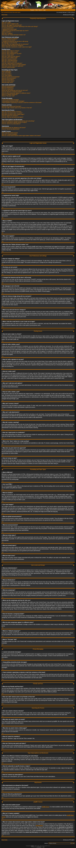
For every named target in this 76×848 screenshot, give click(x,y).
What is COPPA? (6, 32)
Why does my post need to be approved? (12, 66)
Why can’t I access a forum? (9, 59)
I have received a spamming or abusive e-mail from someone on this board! (21, 102)
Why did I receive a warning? (9, 62)
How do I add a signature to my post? (11, 53)
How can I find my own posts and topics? (12, 117)
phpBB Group (45, 806)
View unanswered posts (6, 12)
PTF (43, 846)
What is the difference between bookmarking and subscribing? (18, 121)
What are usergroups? (8, 89)
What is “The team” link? (8, 96)
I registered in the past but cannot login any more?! (15, 30)
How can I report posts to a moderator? (12, 63)
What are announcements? (9, 78)
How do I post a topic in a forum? (10, 51)
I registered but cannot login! (9, 29)
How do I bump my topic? (8, 67)
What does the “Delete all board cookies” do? (14, 34)
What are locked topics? (8, 81)
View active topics (16, 12)
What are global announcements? (10, 77)
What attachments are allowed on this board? (14, 127)
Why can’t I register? (7, 33)
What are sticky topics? (8, 79)
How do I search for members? (10, 115)
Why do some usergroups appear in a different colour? (16, 93)
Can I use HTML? (6, 72)
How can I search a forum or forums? (11, 111)
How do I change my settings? (10, 38)
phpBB (32, 845)
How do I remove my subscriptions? (11, 123)
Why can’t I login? (6, 22)
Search (40, 10)
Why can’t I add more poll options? (11, 56)
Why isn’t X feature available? (9, 134)
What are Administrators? (8, 86)
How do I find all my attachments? (11, 129)
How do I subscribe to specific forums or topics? (14, 122)
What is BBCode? (6, 71)
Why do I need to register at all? (10, 23)
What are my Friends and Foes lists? (11, 106)
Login (44, 10)
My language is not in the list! (9, 42)
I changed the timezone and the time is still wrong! (15, 41)
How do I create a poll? (8, 55)
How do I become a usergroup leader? (12, 91)
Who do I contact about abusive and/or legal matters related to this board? (21, 135)
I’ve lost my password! (7, 28)
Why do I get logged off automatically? (12, 25)
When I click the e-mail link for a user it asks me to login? (17, 47)
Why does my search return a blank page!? (13, 114)
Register (32, 10)
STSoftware (39, 846)
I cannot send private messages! (10, 99)
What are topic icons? (7, 82)
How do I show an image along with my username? (15, 44)
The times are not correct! (8, 40)
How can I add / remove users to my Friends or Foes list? (17, 107)
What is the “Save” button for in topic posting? (14, 64)
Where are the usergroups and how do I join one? (15, 90)
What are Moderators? (8, 87)
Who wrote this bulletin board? (10, 133)
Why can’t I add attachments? (9, 60)
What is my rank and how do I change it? (12, 45)
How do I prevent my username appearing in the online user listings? (20, 26)
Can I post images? (7, 75)
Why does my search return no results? (12, 113)
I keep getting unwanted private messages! (13, 101)
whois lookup (39, 825)
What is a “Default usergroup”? (10, 94)
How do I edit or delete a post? (10, 52)
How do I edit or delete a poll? (10, 57)
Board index (4, 14)
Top (2, 153)
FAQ (36, 10)
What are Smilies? (6, 74)
